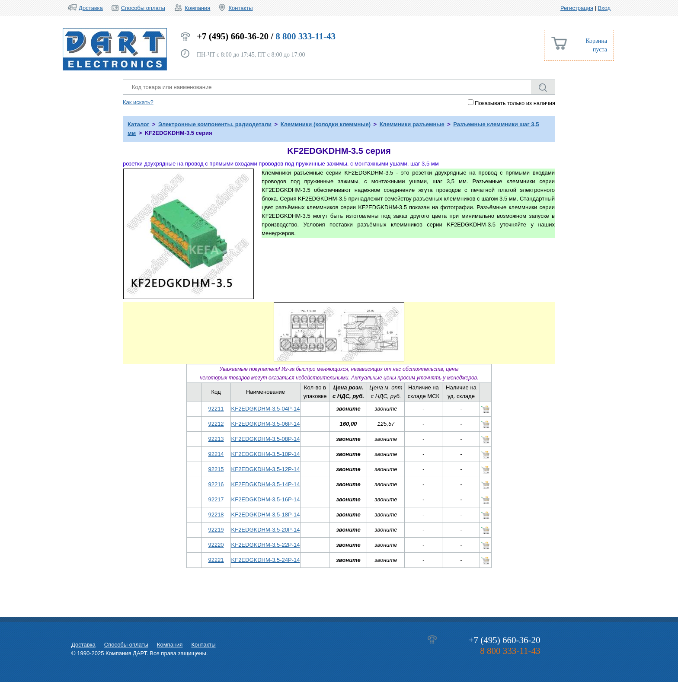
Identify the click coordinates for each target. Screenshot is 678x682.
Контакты (240, 8)
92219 (216, 529)
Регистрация (576, 8)
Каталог (138, 124)
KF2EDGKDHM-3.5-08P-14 (265, 439)
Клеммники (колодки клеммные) (326, 124)
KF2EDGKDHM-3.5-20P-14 (265, 529)
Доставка (91, 8)
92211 (216, 408)
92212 (216, 424)
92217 (216, 499)
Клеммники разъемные (412, 124)
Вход (604, 8)
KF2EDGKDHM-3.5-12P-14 (265, 469)
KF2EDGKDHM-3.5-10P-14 (265, 454)
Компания (198, 8)
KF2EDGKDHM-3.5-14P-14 (265, 484)
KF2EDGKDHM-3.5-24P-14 (265, 560)
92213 (216, 439)
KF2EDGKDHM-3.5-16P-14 (265, 499)
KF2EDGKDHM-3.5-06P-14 (265, 424)
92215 (216, 469)
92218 (216, 514)
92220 (216, 545)
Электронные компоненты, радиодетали (215, 124)
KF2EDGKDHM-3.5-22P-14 (265, 545)
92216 (216, 484)
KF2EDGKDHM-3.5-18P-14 (265, 514)
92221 (216, 560)
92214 (216, 454)
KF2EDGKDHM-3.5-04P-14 (265, 408)
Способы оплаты (143, 8)
